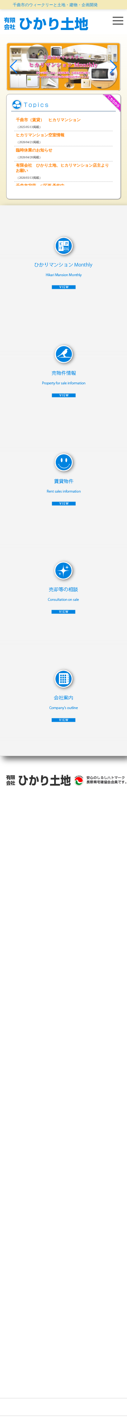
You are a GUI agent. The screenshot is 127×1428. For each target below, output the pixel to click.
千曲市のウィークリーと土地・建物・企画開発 (55, 4)
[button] (13, 67)
